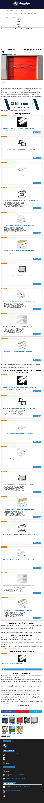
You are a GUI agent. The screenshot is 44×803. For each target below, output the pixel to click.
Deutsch (19, 21)
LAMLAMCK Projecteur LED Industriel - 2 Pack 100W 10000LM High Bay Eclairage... (20, 200)
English (19, 22)
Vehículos (13, 17)
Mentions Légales (35, 801)
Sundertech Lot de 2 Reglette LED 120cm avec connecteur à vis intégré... (18, 326)
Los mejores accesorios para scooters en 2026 (12, 753)
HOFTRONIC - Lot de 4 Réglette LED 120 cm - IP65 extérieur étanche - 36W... (19, 301)
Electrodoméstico (8, 13)
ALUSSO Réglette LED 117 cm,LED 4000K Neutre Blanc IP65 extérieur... (17, 351)
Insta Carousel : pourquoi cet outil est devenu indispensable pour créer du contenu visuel (18, 786)
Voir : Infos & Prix (38, 132)
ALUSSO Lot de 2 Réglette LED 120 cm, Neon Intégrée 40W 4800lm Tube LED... (19, 250)
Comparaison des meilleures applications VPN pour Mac (13, 790)
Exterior (16, 13)
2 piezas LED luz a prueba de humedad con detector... (12, 663)
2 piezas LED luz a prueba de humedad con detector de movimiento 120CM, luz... (20, 128)
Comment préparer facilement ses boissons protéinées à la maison (15, 794)
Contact (29, 801)
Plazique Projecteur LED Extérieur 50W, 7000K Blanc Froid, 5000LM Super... (18, 275)
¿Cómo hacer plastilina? (9, 757)
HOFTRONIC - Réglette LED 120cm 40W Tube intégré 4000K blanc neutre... (18, 175)
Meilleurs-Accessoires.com (7, 801)
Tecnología (7, 17)
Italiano (19, 26)
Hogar (21, 13)
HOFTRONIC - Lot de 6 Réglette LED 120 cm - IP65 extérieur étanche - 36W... (19, 225)
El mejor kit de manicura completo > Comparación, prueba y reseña (15, 774)
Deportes (23, 10)
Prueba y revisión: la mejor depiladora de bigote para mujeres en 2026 (15, 770)
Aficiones (7, 10)
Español (19, 17)
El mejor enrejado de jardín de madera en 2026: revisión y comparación (15, 778)
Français (19, 19)
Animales (12, 10)
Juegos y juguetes (28, 13)
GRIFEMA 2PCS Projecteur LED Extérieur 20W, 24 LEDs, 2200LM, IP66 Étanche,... (20, 149)
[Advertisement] (22, 39)
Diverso (28, 10)
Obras (35, 13)
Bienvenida (3, 28)
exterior (7, 28)
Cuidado (17, 10)
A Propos (41, 801)
